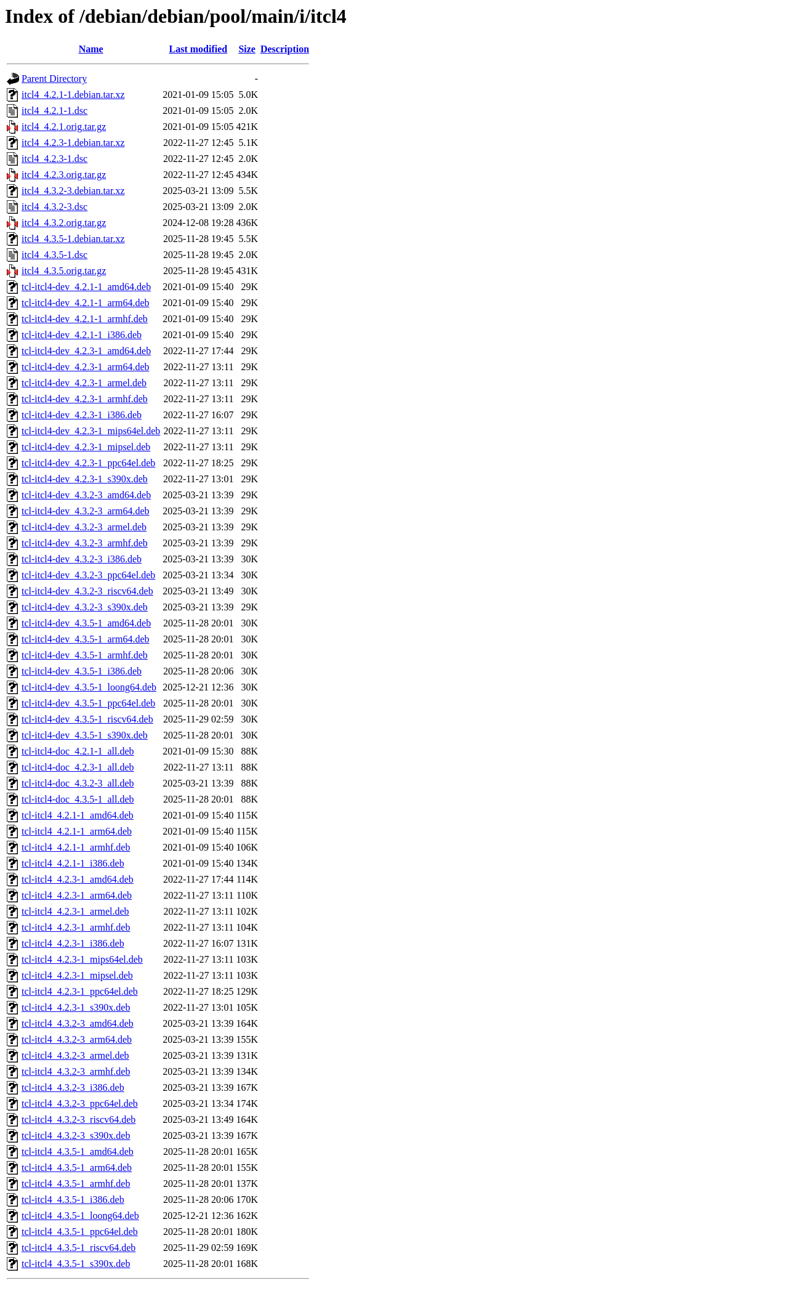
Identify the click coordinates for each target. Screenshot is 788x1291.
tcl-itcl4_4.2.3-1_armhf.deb (76, 927)
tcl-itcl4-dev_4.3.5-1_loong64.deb (89, 687)
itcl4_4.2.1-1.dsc (54, 110)
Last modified (198, 49)
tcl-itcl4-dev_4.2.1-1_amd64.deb (86, 286)
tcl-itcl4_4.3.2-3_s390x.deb (76, 1135)
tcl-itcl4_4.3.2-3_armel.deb (75, 1055)
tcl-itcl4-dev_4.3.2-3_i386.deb (82, 559)
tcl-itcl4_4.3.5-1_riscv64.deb (78, 1247)
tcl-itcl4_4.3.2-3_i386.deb (73, 1087)
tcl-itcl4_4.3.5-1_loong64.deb (80, 1215)
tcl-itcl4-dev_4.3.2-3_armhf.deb (85, 543)
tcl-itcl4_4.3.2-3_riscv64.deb (78, 1119)
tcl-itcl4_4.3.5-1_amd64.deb (78, 1151)
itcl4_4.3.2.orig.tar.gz (64, 222)
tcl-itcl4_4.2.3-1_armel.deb (75, 911)
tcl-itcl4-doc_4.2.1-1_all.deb (78, 751)
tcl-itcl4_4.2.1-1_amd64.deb (78, 815)
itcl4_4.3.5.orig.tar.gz (64, 270)
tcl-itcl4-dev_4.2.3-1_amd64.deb (86, 351)
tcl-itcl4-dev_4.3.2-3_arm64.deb (86, 511)
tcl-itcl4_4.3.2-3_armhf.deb (76, 1071)
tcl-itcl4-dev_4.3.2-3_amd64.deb (86, 495)
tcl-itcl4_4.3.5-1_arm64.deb (77, 1167)
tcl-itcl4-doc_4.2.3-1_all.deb (78, 767)
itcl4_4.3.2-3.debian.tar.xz (73, 190)
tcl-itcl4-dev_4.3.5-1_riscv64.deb (87, 719)
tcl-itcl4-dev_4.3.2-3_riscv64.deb (87, 591)
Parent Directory (54, 78)
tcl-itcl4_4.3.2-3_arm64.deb (77, 1039)
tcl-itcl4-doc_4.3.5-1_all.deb (78, 799)
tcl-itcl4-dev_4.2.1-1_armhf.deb (85, 319)
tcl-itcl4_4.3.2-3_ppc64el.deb (80, 1103)
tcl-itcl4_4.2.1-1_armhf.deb (76, 847)
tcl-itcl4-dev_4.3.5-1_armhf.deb (85, 655)
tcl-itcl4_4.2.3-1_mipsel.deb (77, 975)
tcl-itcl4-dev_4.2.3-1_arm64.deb (86, 367)
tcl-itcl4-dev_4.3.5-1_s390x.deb (85, 735)
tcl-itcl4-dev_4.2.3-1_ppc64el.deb (88, 463)
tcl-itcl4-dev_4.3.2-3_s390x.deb (85, 607)
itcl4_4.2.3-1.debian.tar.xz (73, 142)
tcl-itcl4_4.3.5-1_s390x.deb (76, 1263)
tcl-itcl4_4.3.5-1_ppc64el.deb (80, 1231)
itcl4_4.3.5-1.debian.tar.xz (73, 238)
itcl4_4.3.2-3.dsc (54, 206)
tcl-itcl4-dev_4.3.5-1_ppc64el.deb (88, 703)
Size (246, 49)
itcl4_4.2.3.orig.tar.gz (64, 174)
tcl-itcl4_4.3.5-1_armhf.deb (76, 1183)
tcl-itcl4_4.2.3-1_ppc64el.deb (80, 991)
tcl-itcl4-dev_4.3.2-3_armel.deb (84, 527)
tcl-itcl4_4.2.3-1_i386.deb (73, 943)
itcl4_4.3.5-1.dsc (54, 254)
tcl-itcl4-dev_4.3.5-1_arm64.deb (86, 639)
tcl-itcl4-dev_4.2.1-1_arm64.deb (86, 302)
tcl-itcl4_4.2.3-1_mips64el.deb (82, 959)
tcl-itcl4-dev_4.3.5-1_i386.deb (82, 671)
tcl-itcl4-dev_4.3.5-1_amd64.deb (86, 623)
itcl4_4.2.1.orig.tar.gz (64, 126)
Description (284, 49)
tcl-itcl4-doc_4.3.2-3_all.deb (78, 783)
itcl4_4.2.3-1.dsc (54, 158)
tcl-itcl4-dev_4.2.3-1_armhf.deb (85, 399)
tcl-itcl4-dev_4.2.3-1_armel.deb (84, 383)
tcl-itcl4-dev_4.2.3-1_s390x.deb (85, 479)
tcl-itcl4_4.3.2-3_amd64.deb (78, 1023)
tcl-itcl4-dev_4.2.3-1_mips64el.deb (91, 431)
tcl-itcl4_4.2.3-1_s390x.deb (76, 1007)
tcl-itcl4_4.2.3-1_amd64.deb (78, 879)
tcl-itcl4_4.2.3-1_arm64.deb (77, 895)
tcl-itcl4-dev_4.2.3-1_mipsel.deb (86, 447)
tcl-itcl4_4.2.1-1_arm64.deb (77, 831)
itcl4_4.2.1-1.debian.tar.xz (73, 94)
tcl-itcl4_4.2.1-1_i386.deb (73, 863)
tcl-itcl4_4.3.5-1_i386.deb (73, 1199)
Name (91, 49)
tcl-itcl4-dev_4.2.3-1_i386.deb (82, 415)
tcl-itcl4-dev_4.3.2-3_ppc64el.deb (88, 575)
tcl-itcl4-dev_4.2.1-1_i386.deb (82, 335)
